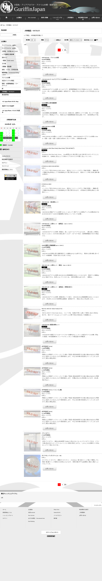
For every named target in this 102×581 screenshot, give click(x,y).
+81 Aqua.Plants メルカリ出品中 (11, 111)
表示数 (28, 40)
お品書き (30, 509)
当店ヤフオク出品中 (9, 106)
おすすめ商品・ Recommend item (36, 518)
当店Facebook (31, 512)
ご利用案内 (82, 512)
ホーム (4, 509)
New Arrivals (31, 515)
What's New (56, 509)
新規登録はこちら (7, 169)
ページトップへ (97, 505)
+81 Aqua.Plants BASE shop (10, 101)
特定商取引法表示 (7, 159)
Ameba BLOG (6, 156)
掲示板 (55, 518)
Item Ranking (31, 521)
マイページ (5, 166)
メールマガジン (58, 515)
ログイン (4, 163)
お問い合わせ (82, 515)
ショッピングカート (8, 515)
